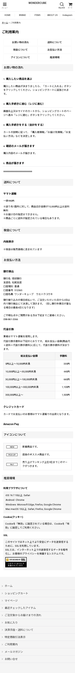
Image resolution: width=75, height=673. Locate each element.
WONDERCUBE (37, 2)
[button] (4, 5)
